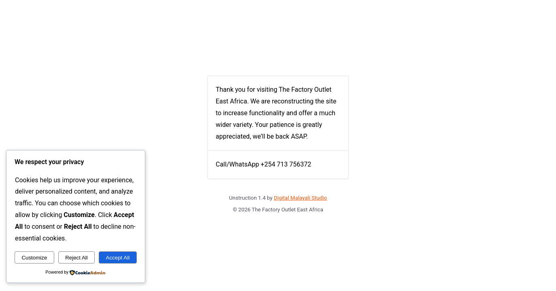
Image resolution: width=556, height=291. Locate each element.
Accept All (118, 258)
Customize (34, 258)
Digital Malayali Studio (300, 198)
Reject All (76, 258)
